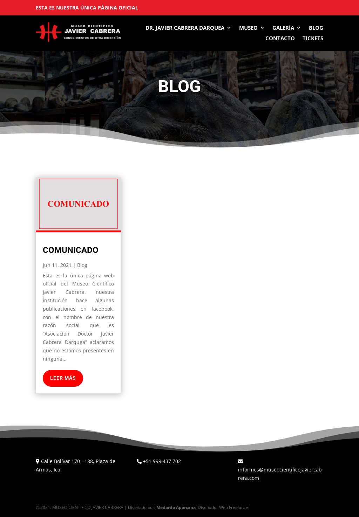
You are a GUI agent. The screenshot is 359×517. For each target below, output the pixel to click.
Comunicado (71, 250)
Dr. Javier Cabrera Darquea (184, 28)
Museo (248, 28)
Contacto (280, 39)
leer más (63, 378)
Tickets (313, 39)
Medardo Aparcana (176, 507)
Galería (283, 28)
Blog (316, 28)
